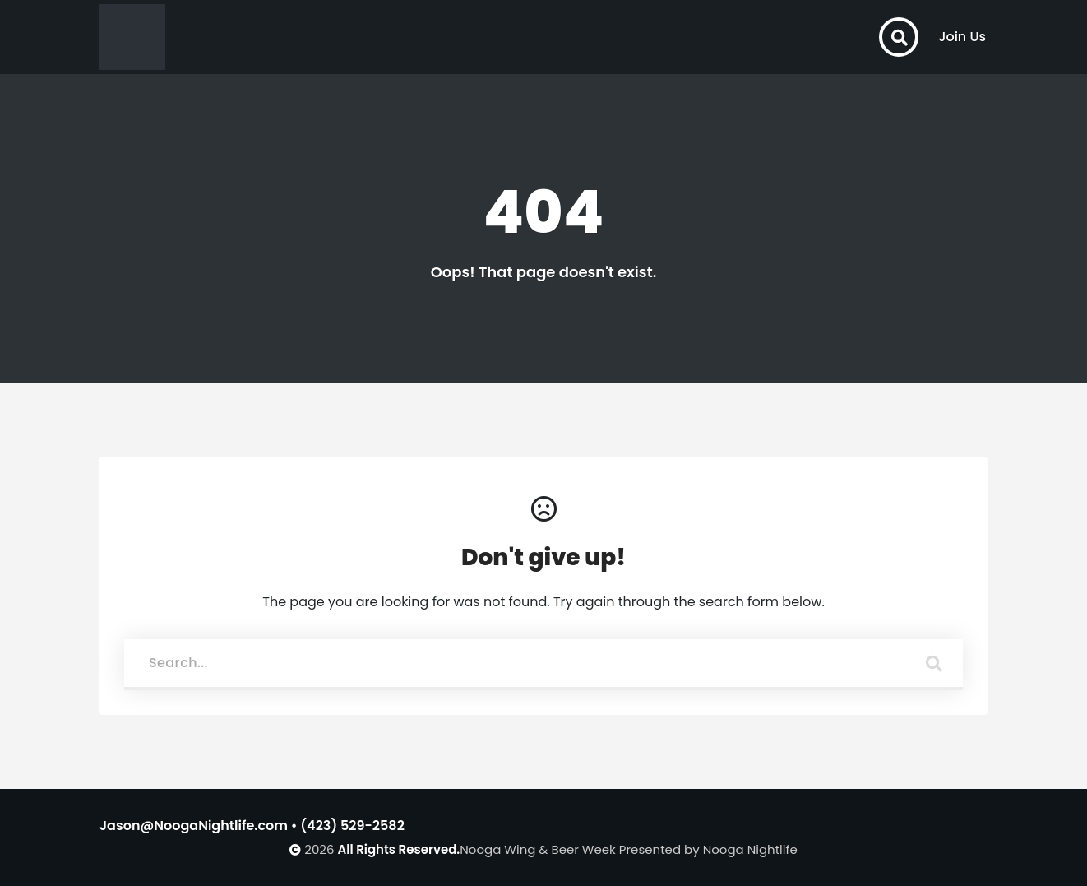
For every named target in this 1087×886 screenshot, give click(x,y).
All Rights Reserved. (399, 849)
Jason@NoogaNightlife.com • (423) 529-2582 (252, 825)
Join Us (962, 36)
